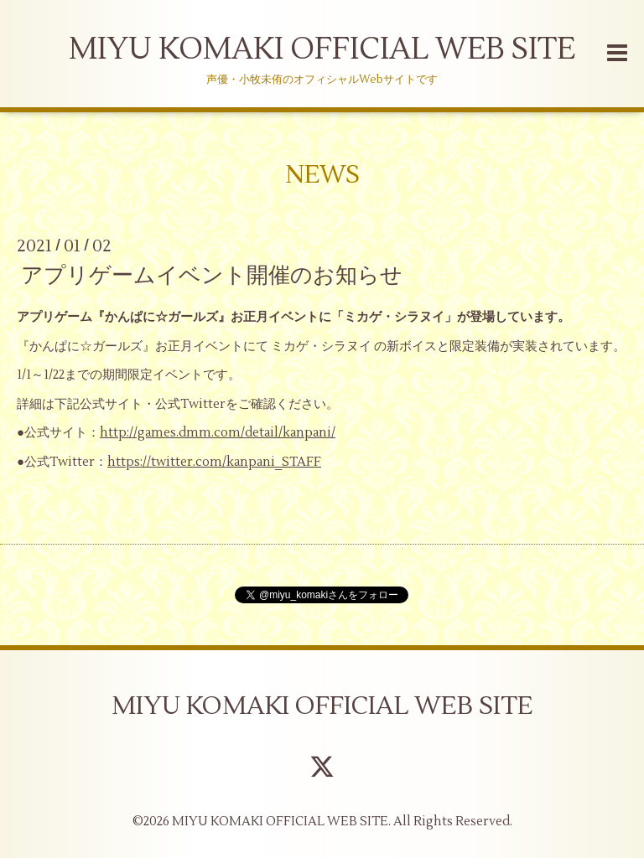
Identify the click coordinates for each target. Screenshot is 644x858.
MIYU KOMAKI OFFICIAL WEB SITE (322, 49)
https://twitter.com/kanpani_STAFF (214, 462)
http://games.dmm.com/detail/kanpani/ (217, 433)
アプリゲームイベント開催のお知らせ (211, 275)
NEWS (322, 174)
